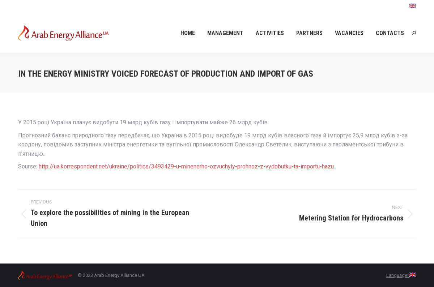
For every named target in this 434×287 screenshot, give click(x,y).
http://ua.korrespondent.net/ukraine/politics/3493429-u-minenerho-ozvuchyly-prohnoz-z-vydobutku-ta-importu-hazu (186, 166)
